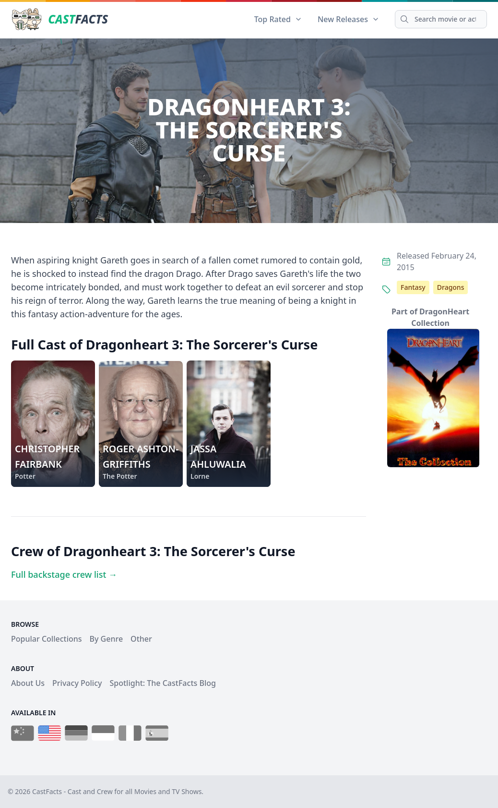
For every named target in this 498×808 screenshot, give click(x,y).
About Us (28, 683)
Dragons (450, 287)
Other (141, 639)
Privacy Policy (77, 683)
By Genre (106, 639)
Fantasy (413, 287)
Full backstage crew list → (64, 574)
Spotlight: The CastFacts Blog (162, 683)
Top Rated (278, 19)
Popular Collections (46, 639)
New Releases (348, 19)
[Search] (441, 19)
